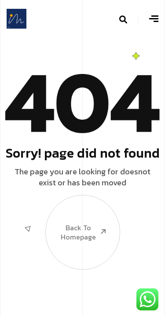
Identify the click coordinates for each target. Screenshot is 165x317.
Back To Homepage (76, 218)
